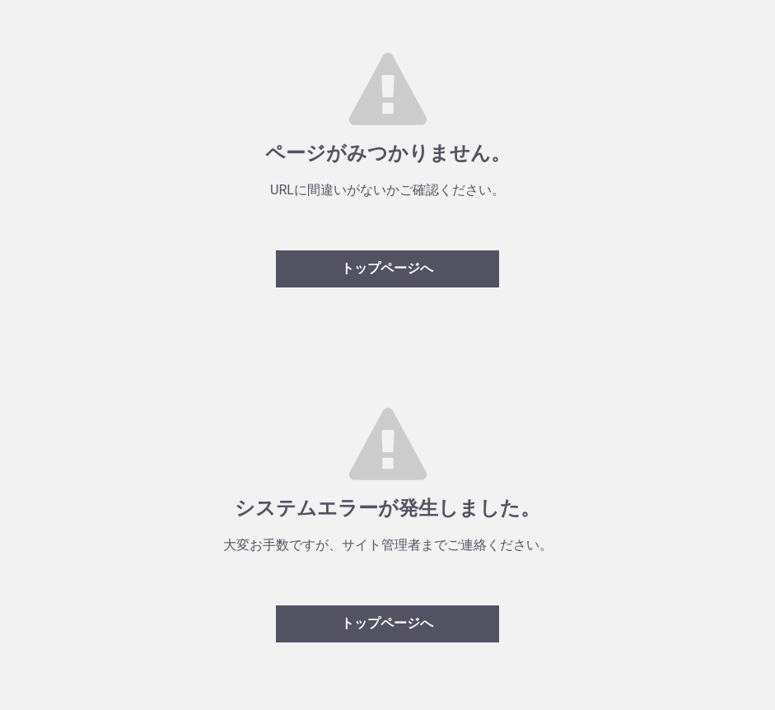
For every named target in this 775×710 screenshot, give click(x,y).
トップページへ (387, 268)
